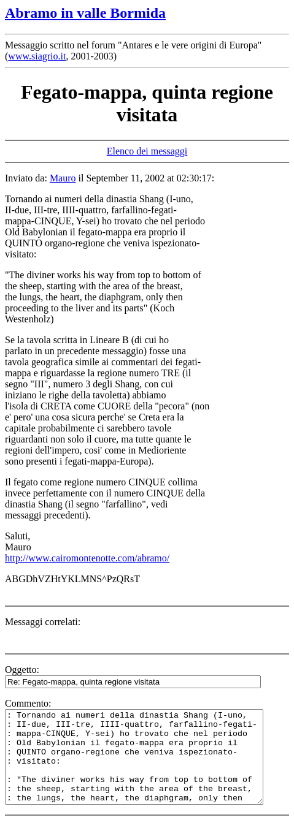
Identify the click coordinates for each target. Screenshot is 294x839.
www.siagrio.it (37, 56)
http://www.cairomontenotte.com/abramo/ (87, 558)
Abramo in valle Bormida (85, 13)
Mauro (63, 178)
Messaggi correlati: (42, 622)
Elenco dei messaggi (147, 151)
